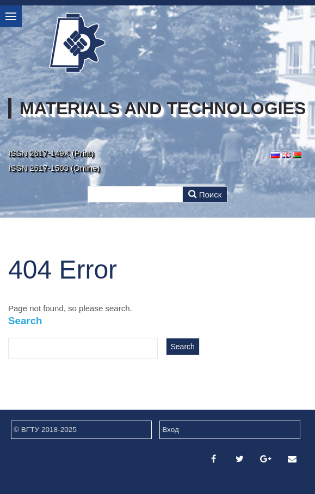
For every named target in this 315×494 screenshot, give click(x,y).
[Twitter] (240, 459)
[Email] (292, 459)
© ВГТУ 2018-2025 (45, 429)
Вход (170, 429)
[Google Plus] (266, 459)
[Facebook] (213, 459)
